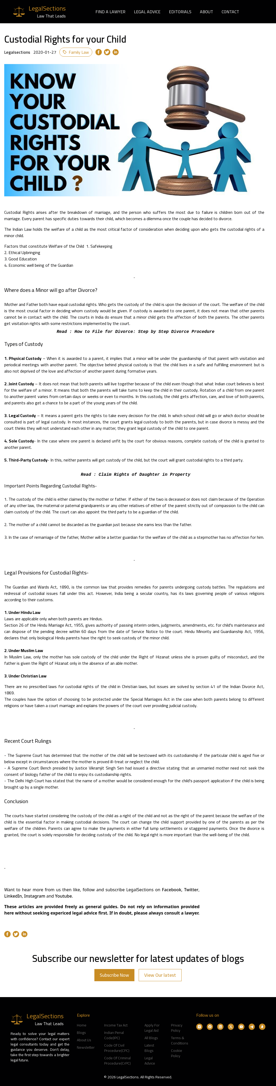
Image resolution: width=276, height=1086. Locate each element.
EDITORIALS (180, 12)
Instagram (35, 896)
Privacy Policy (176, 1027)
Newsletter (86, 1047)
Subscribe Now (114, 975)
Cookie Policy (176, 1053)
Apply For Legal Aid (152, 1027)
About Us (84, 1040)
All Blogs (151, 1037)
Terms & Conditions (179, 1040)
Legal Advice (149, 1060)
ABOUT (206, 12)
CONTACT (230, 12)
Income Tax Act (116, 1025)
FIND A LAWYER (110, 12)
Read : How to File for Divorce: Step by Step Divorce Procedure (134, 331)
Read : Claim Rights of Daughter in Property (134, 474)
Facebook (171, 890)
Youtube (63, 896)
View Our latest (160, 975)
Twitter (191, 890)
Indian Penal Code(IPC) (114, 1035)
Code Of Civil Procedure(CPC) (116, 1048)
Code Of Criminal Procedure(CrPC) (117, 1060)
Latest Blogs (149, 1048)
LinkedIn (13, 896)
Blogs (81, 1032)
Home (81, 1025)
